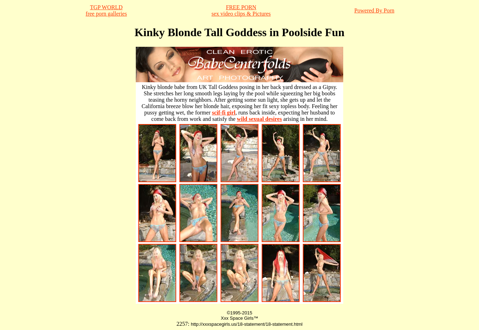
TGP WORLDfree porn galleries (106, 10)
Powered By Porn (374, 10)
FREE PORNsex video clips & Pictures (241, 10)
